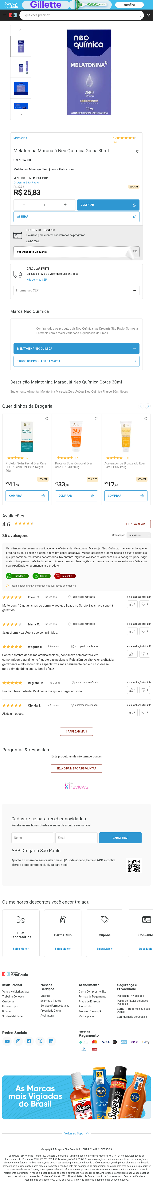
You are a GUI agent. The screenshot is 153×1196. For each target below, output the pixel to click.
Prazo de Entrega (89, 1001)
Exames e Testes (51, 1000)
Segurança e (134, 987)
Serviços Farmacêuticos (55, 1005)
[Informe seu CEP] (72, 290)
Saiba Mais (33, 241)
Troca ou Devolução (90, 1011)
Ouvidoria (8, 1001)
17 (111, 484)
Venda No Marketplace (15, 991)
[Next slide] (148, 406)
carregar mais (76, 731)
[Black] (75, 4)
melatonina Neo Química (76, 348)
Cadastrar (120, 837)
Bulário (6, 1011)
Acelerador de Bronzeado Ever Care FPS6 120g (124, 465)
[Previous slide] (141, 406)
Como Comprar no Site (92, 991)
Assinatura (47, 1015)
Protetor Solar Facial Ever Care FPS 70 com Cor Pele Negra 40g (26, 467)
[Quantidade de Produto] (44, 205)
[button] (20, 46)
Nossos (57, 987)
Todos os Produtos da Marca (76, 361)
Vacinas (45, 995)
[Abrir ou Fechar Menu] (4, 15)
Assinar (76, 216)
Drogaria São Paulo (26, 182)
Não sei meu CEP (37, 279)
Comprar (108, 205)
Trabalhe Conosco (13, 996)
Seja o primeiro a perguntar (76, 768)
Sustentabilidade (12, 1016)
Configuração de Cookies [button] (132, 1016)
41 (12, 484)
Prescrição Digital (51, 1010)
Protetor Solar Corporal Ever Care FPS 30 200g (73, 465)
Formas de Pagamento (92, 996)
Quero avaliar (135, 524)
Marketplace (86, 1016)
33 (62, 484)
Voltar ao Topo (76, 1133)
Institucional (12, 985)
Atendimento (89, 985)
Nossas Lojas (10, 1006)
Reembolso (85, 1006)
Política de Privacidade (130, 995)
